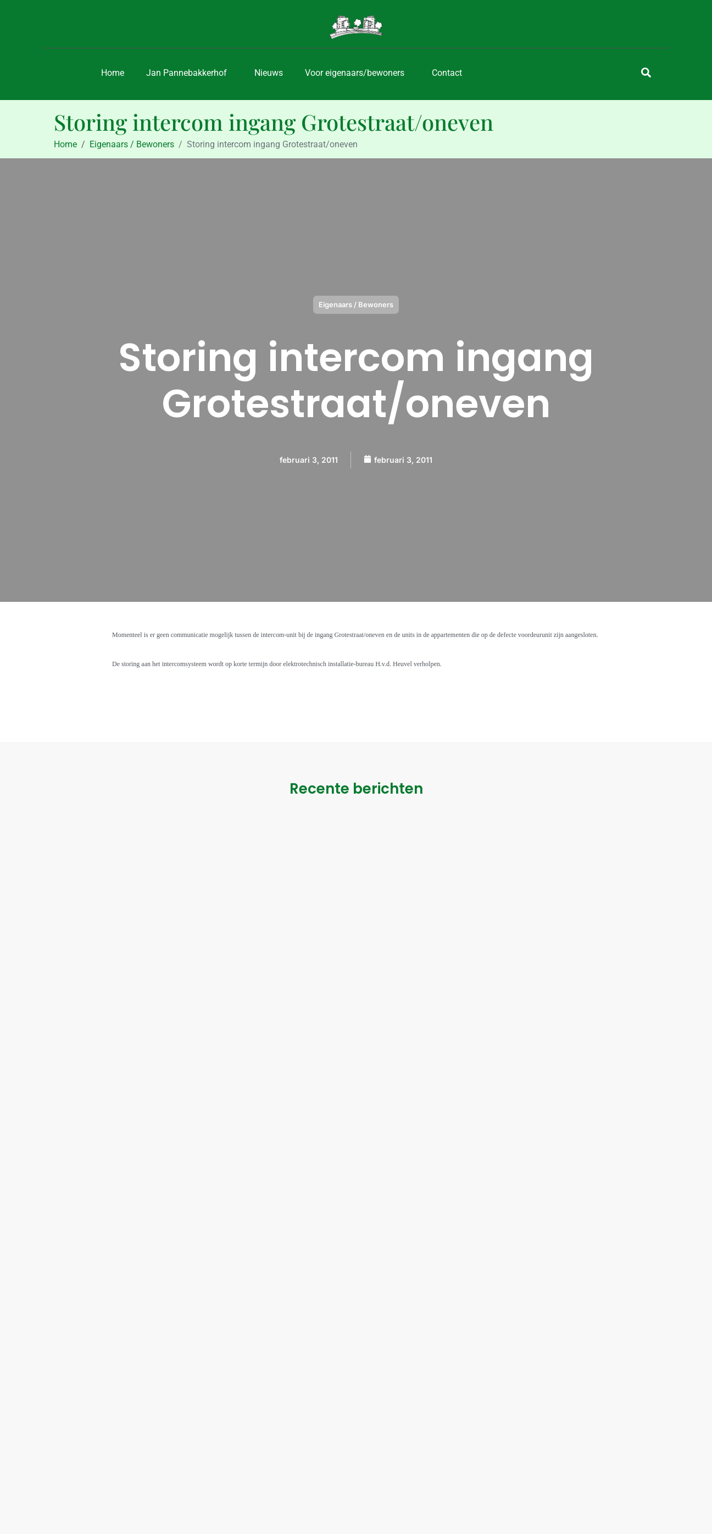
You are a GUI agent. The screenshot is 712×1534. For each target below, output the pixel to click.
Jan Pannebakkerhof (186, 73)
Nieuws (268, 73)
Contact (447, 73)
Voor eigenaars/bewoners (354, 73)
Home (112, 73)
